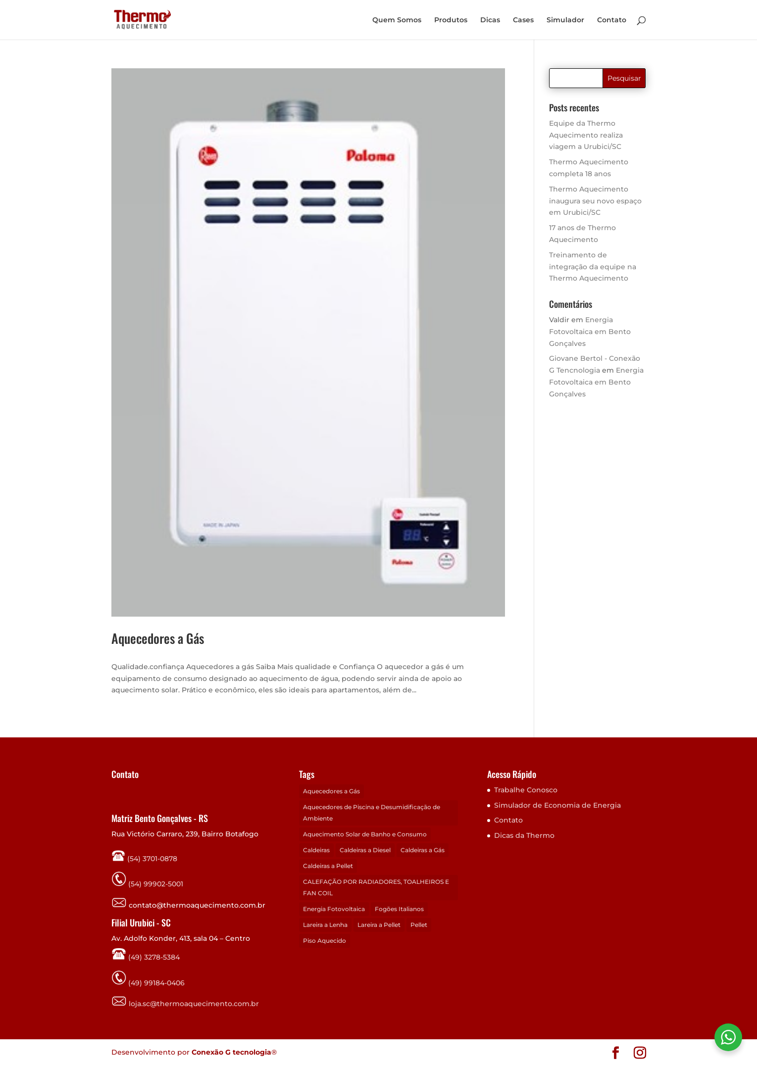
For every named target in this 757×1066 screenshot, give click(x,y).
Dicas (490, 20)
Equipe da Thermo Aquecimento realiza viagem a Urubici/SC (586, 135)
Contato (611, 20)
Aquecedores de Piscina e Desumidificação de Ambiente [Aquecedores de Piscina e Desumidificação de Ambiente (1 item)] (371, 813)
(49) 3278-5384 (145, 957)
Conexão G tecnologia (231, 1052)
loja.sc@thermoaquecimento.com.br (185, 1003)
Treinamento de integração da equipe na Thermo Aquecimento (592, 266)
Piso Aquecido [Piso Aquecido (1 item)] (324, 940)
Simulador (565, 20)
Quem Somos (396, 20)
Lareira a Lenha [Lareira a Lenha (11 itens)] (325, 924)
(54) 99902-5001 (155, 883)
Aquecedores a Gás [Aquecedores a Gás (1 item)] (331, 791)
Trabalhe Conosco (525, 789)
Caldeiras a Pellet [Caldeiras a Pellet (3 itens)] (328, 866)
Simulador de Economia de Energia (557, 805)
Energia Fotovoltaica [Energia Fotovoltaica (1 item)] (334, 909)
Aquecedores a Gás (157, 638)
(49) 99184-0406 (155, 982)
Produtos (450, 20)
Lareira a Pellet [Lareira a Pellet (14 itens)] (379, 924)
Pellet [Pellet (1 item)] (418, 924)
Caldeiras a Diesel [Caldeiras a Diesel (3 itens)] (365, 850)
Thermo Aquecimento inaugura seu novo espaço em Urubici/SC (595, 201)
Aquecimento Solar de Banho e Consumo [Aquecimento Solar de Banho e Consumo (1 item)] (365, 834)
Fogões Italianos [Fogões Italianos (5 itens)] (399, 909)
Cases (523, 20)
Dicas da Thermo (524, 835)
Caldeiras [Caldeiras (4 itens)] (316, 850)
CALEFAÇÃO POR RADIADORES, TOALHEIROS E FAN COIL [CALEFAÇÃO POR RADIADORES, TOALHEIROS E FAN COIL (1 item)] (376, 887)
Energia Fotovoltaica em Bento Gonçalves (590, 331)
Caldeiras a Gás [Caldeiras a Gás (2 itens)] (423, 850)
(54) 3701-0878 (144, 858)
